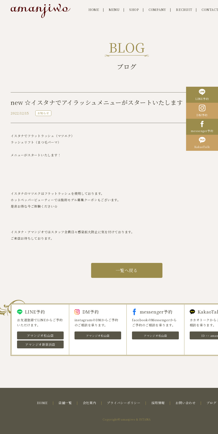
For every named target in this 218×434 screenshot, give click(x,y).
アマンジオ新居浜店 (40, 344)
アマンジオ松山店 (40, 335)
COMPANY (157, 9)
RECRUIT (184, 9)
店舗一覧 (65, 402)
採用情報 (158, 402)
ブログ (212, 402)
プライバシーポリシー (124, 402)
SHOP (134, 9)
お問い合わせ (185, 402)
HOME (93, 9)
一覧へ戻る (127, 270)
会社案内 (89, 402)
